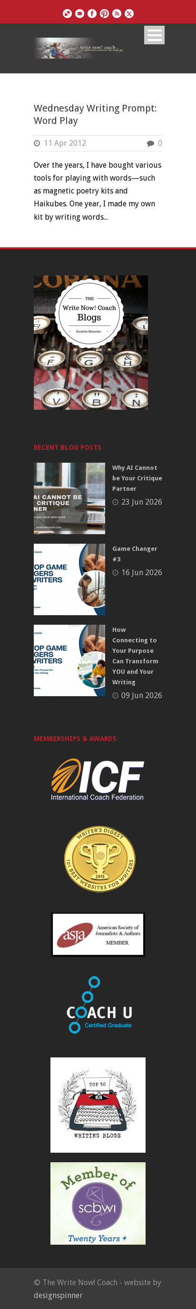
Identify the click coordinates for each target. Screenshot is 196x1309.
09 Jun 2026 (141, 695)
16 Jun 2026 (141, 572)
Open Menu (154, 35)
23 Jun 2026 (141, 502)
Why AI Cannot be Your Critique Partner (137, 478)
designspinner (58, 1295)
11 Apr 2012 (65, 143)
